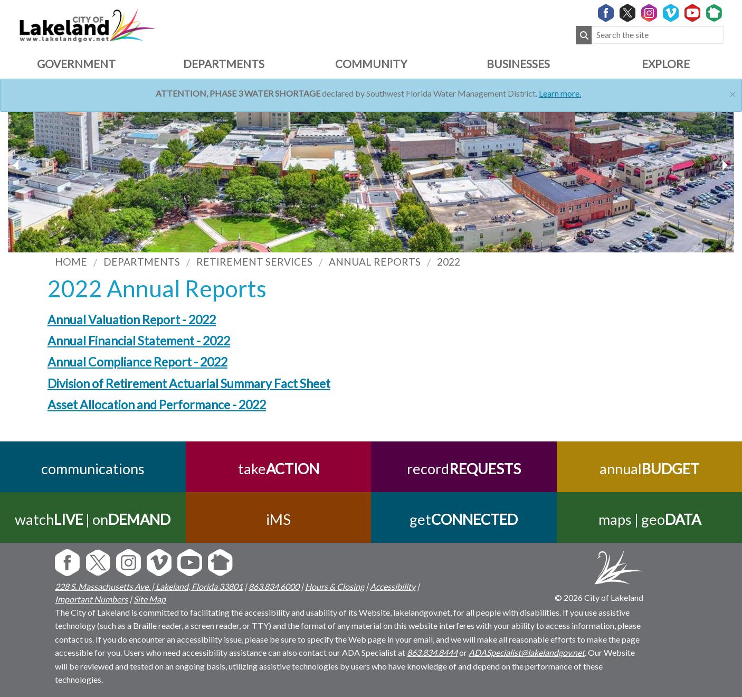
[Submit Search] (584, 35)
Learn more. (560, 93)
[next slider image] (17, 165)
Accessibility (392, 586)
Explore (666, 63)
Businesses (518, 63)
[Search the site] (658, 35)
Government (76, 63)
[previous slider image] (724, 165)
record (464, 468)
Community (371, 63)
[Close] (732, 92)
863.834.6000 (274, 586)
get (464, 519)
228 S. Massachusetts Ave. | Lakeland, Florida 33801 (149, 586)
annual (649, 468)
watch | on (92, 519)
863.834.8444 (432, 652)
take (278, 468)
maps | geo (649, 519)
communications (93, 468)
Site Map (150, 599)
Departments (223, 63)
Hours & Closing (334, 586)
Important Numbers (91, 599)
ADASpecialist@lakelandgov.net (527, 652)
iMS (278, 519)
